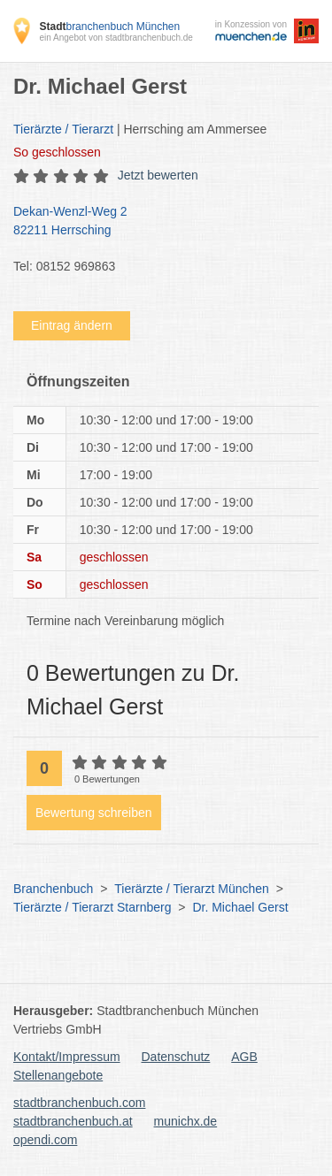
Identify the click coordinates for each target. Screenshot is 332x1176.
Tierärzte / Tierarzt (63, 129)
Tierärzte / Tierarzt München (191, 889)
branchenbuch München (109, 26)
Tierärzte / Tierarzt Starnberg (92, 907)
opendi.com (45, 1140)
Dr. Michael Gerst (240, 907)
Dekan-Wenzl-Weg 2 (157, 222)
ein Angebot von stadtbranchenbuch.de (115, 37)
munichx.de (186, 1121)
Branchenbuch (53, 889)
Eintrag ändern (71, 325)
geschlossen (57, 152)
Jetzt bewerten (158, 175)
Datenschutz (176, 1057)
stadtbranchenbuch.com (79, 1103)
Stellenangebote (58, 1075)
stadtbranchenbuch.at (73, 1121)
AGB (244, 1057)
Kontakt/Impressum (66, 1057)
